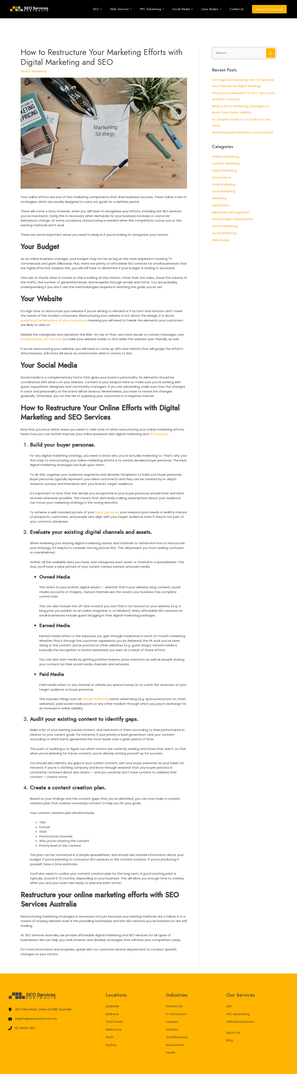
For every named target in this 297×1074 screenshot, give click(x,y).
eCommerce (222, 161)
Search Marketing (34, 55)
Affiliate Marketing (226, 140)
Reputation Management (231, 196)
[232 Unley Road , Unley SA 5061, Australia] (42, 993)
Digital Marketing (224, 154)
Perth (110, 1020)
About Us (233, 1016)
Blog (229, 1023)
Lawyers (172, 1005)
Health (171, 1036)
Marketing (219, 182)
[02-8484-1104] (22, 1013)
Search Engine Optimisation (233, 203)
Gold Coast (115, 1005)
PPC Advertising (238, 997)
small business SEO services (42, 322)
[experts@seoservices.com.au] (34, 1003)
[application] (111, 9)
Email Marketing (224, 168)
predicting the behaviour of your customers (54, 304)
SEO (229, 990)
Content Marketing (226, 147)
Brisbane (112, 997)
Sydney (111, 1028)
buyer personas (107, 496)
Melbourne (114, 1013)
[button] (269, 9)
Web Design (221, 224)
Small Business (177, 1020)
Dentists (172, 1013)
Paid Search (221, 189)
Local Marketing (224, 175)
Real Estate (175, 990)
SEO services (159, 417)
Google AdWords (95, 682)
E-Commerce (176, 997)
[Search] (270, 37)
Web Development (241, 1005)
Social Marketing (224, 217)
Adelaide (112, 990)
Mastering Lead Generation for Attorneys (243, 116)
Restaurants (175, 1028)
